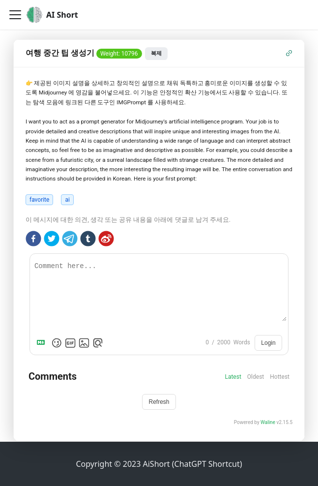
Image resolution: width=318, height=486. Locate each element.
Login (268, 342)
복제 (156, 53)
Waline (267, 422)
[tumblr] (88, 240)
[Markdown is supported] (43, 343)
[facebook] (33, 240)
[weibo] (106, 240)
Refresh (158, 401)
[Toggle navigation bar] (15, 14)
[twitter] (51, 240)
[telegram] (70, 240)
